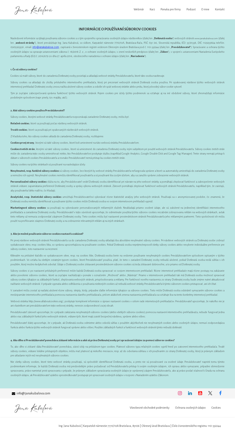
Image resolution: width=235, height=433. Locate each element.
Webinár (139, 9)
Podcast (191, 9)
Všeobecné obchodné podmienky (149, 407)
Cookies (216, 407)
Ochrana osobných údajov (190, 407)
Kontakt (219, 9)
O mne (205, 9)
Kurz (152, 9)
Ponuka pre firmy (170, 9)
